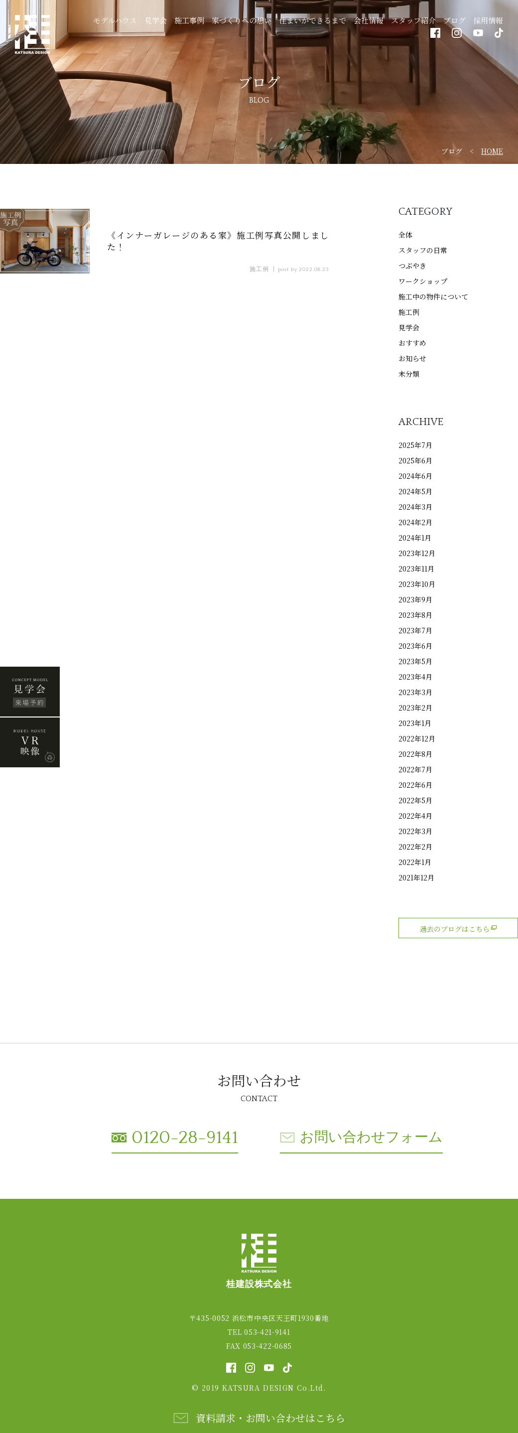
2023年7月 (415, 630)
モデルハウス (115, 20)
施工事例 (189, 20)
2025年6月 (415, 460)
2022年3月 (415, 831)
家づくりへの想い (241, 20)
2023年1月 (414, 723)
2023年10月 (416, 584)
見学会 (155, 20)
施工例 (408, 312)
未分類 (408, 374)
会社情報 (369, 20)
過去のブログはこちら (458, 929)
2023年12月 (416, 553)
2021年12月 (416, 877)
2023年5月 (415, 661)
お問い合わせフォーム (371, 1137)
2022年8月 (415, 754)
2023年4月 (415, 677)
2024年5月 (415, 491)
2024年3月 (415, 507)
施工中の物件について (433, 296)
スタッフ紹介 (413, 20)
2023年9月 (415, 599)
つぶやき (412, 266)
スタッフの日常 (422, 250)
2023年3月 (415, 692)
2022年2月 (415, 847)
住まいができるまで (312, 20)
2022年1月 (414, 862)
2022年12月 (416, 738)
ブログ (454, 20)
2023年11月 (416, 568)
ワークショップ (422, 281)
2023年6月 (415, 646)
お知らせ (412, 358)
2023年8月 (415, 615)
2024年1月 (414, 538)
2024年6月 (415, 476)
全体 (405, 235)
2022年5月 (415, 800)
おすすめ (412, 343)
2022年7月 (415, 769)
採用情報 (488, 20)
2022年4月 (415, 816)
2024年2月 (415, 522)
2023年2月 (415, 708)
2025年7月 (415, 445)
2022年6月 (415, 785)
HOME (492, 151)
